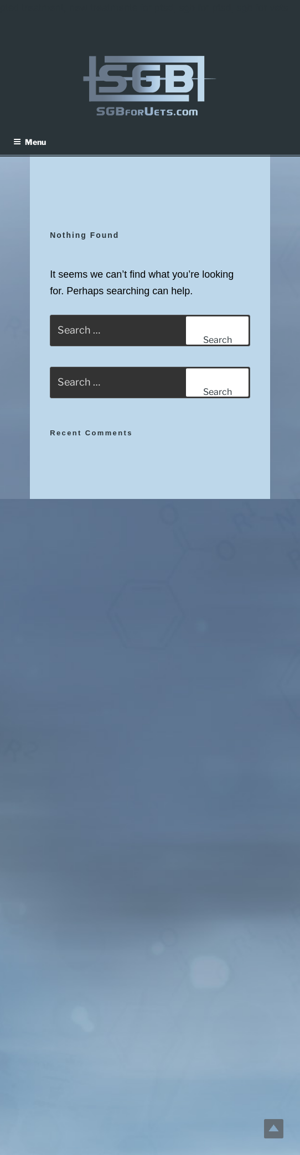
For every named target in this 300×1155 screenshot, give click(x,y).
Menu (29, 142)
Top (273, 1128)
